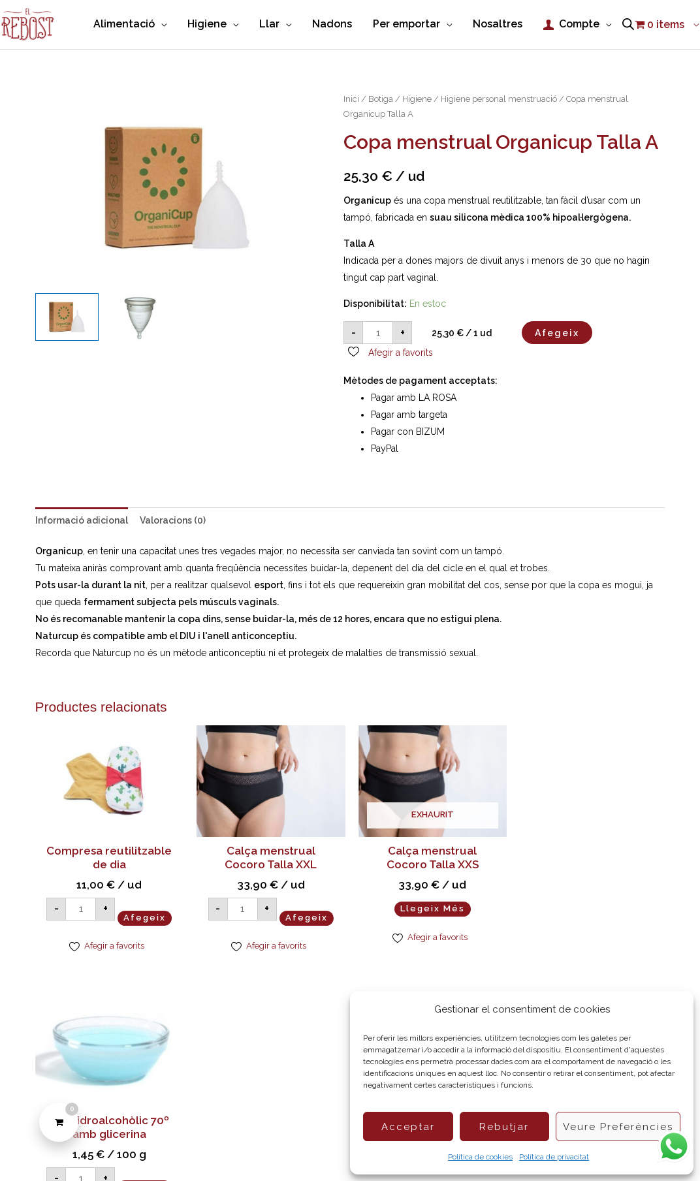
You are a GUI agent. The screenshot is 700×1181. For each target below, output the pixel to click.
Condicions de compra (299, 1147)
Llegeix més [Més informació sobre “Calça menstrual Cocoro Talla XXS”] (430, 910)
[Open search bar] (628, 25)
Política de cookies (480, 1156)
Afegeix (557, 334)
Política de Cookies (197, 1147)
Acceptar (408, 1127)
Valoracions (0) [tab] (173, 522)
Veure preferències (618, 1127)
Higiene (417, 100)
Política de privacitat (554, 1156)
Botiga (380, 100)
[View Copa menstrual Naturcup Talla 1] (140, 318)
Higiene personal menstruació (499, 100)
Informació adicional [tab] (81, 522)
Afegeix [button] (109, 939)
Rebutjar (504, 1127)
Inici (351, 100)
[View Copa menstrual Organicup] (67, 318)
